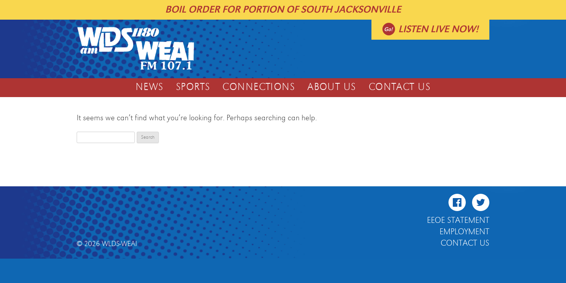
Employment (464, 232)
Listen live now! (438, 29)
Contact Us (399, 87)
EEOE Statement (458, 220)
